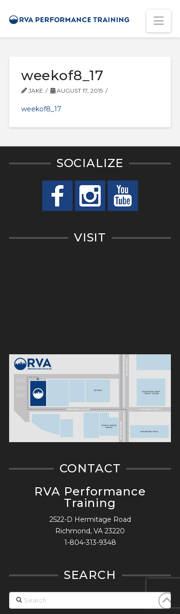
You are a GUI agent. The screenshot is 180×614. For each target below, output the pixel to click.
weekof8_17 (41, 109)
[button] (158, 21)
